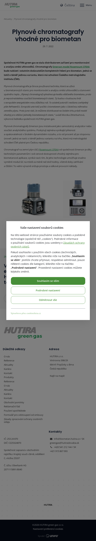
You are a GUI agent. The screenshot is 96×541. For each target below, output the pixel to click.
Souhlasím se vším (48, 280)
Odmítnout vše (48, 299)
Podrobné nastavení (48, 290)
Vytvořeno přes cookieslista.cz (26, 313)
